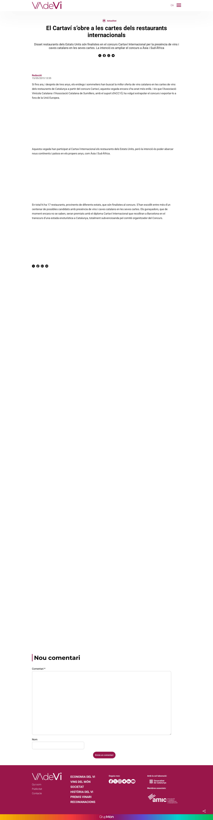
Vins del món (80, 782)
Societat (77, 787)
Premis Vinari (81, 797)
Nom (34, 739)
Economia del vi (82, 777)
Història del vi (81, 792)
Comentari (38, 668)
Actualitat (111, 21)
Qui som (36, 784)
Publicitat (37, 788)
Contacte (37, 793)
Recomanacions (82, 802)
